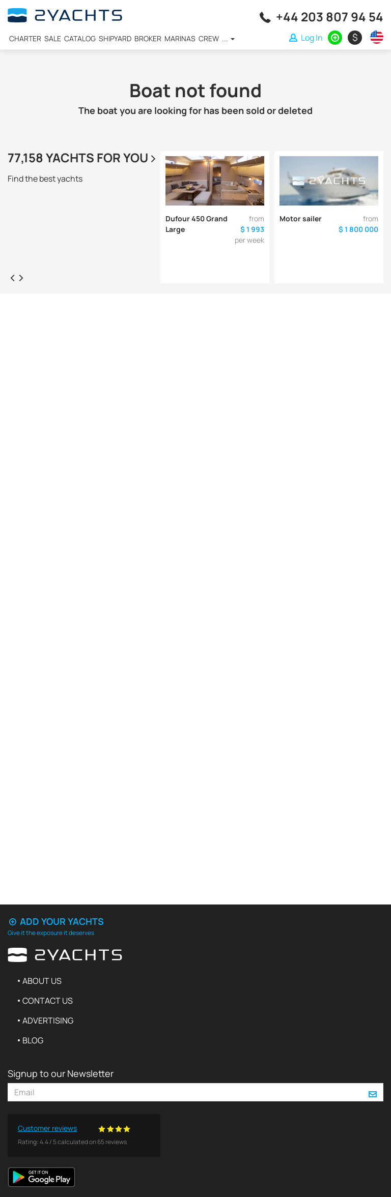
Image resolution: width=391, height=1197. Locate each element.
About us (42, 980)
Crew (209, 38)
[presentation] (12, 277)
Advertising (47, 1020)
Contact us (47, 1000)
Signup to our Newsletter (61, 1073)
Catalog (80, 38)
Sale (52, 38)
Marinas (180, 38)
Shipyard (115, 38)
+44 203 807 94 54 (329, 16)
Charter (25, 38)
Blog (32, 1040)
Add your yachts (56, 921)
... (228, 38)
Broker (147, 38)
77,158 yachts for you (83, 157)
